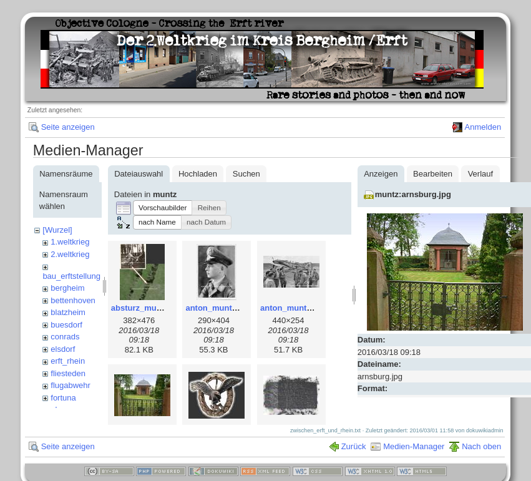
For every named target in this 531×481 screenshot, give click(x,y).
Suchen (246, 173)
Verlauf (480, 173)
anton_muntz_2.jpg (297, 308)
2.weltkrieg (70, 254)
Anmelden (483, 127)
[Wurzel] (57, 230)
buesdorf (66, 324)
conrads (65, 336)
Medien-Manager (413, 452)
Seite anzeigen (68, 127)
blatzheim (68, 312)
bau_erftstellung (71, 276)
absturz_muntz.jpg (147, 308)
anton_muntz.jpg (217, 308)
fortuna (63, 397)
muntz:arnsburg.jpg (413, 194)
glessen (65, 409)
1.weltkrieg (70, 241)
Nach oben (481, 452)
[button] (163, 207)
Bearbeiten (432, 173)
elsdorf (63, 349)
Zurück (353, 452)
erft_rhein (68, 361)
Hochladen (197, 173)
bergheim (67, 288)
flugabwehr (70, 385)
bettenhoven (73, 300)
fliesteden (68, 373)
